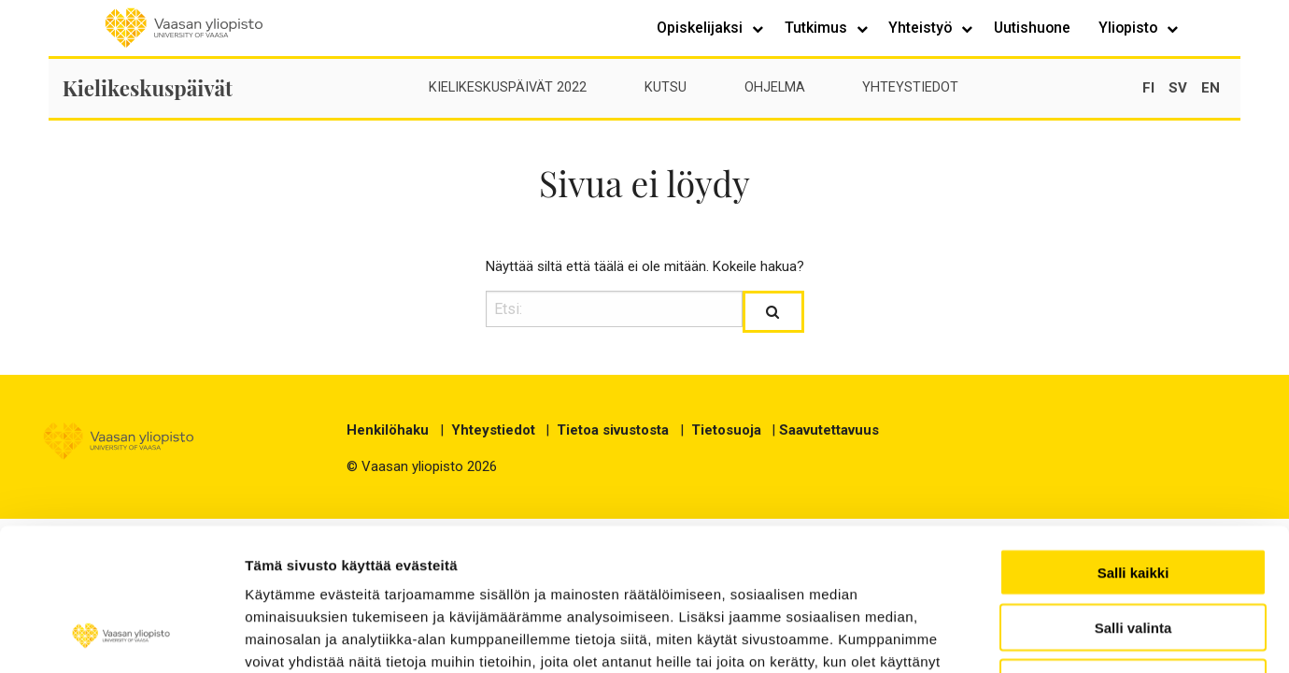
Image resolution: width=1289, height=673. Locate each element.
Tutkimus (818, 27)
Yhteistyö (922, 27)
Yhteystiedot (910, 87)
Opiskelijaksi (701, 27)
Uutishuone (1032, 27)
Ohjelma (774, 87)
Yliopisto (1129, 27)
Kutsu (665, 87)
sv (1178, 87)
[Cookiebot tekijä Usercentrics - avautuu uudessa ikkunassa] (121, 637)
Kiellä (1133, 554)
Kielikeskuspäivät (148, 88)
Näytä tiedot (1119, 636)
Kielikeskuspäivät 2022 (508, 87)
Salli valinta (1133, 499)
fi (1148, 87)
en (1210, 87)
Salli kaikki (1133, 443)
